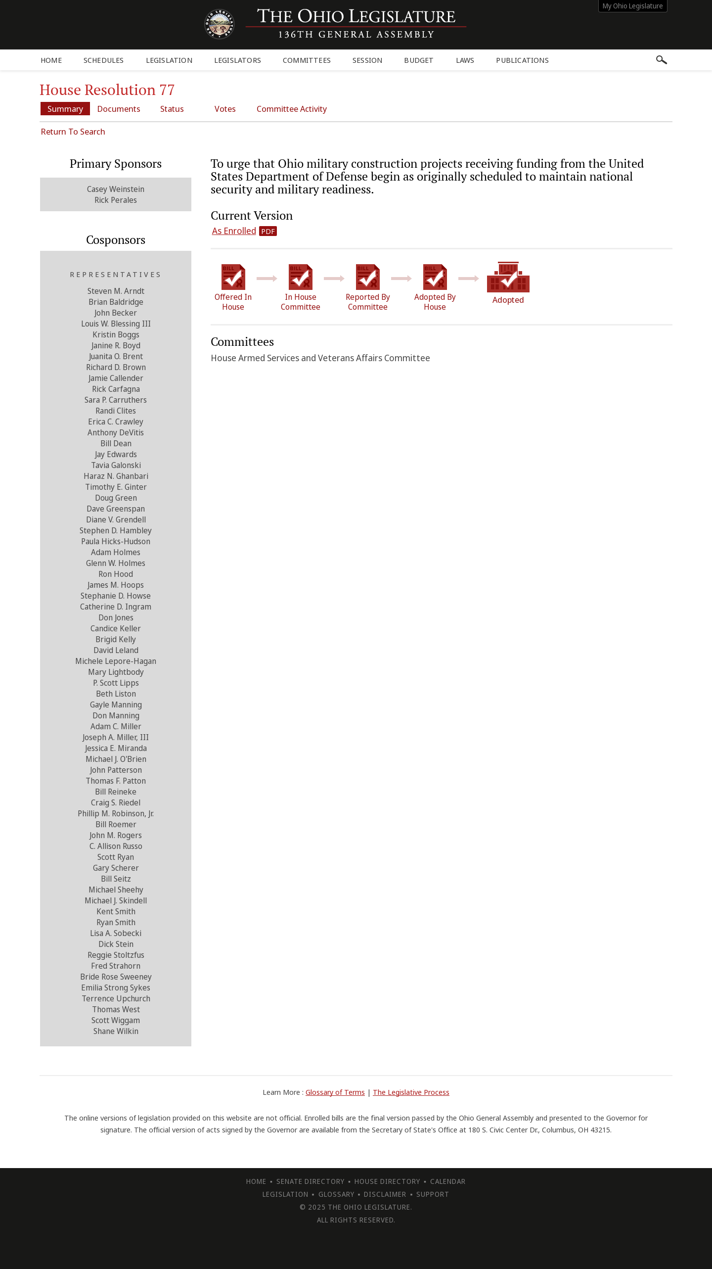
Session (367, 60)
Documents (118, 108)
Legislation (169, 60)
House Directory (387, 1181)
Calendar (448, 1181)
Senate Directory (310, 1181)
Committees (307, 60)
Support (432, 1194)
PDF (268, 231)
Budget (419, 60)
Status (172, 108)
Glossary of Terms (335, 1092)
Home (51, 60)
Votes (225, 108)
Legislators (237, 60)
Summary (65, 108)
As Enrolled (234, 230)
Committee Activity (292, 108)
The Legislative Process (411, 1092)
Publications (522, 60)
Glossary (336, 1194)
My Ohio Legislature (633, 5)
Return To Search (73, 131)
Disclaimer (385, 1194)
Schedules (104, 60)
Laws (465, 60)
